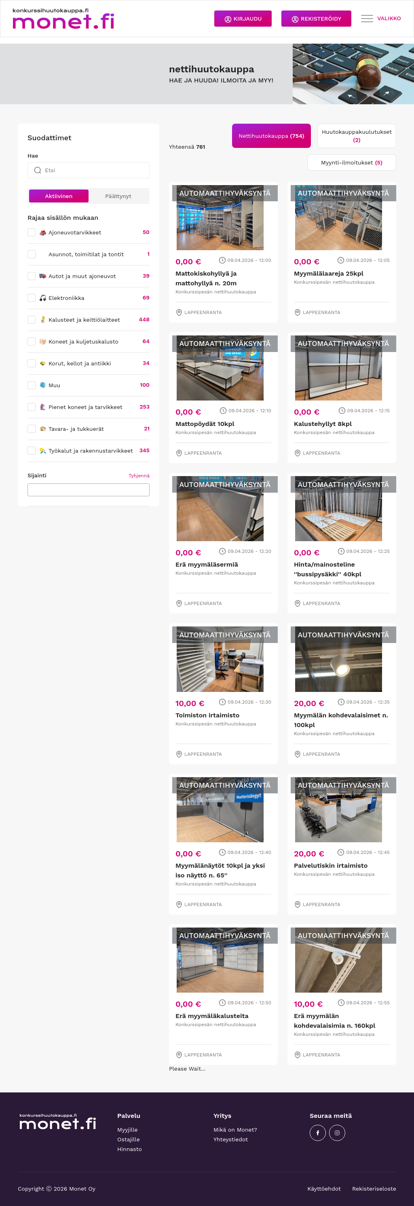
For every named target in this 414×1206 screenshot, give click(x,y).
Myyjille (127, 1129)
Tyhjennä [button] (139, 476)
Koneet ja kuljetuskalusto (78, 341)
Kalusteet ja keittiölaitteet (79, 320)
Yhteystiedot (230, 1139)
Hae (32, 155)
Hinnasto (129, 1149)
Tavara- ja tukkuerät (71, 429)
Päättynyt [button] (118, 196)
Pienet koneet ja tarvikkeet (81, 407)
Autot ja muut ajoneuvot (77, 276)
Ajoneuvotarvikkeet (70, 232)
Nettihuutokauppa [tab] (271, 136)
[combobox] (88, 489)
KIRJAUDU (243, 19)
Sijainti (36, 475)
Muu (49, 385)
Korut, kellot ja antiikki (75, 363)
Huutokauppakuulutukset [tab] (357, 136)
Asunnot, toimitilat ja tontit (86, 254)
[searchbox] (32, 489)
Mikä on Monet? (235, 1129)
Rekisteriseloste (374, 1188)
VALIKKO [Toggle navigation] (381, 19)
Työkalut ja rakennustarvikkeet (86, 451)
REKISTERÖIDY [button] (316, 19)
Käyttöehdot (324, 1188)
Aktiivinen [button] (59, 196)
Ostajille (128, 1139)
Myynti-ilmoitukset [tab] (351, 162)
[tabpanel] (282, 618)
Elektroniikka (61, 298)
